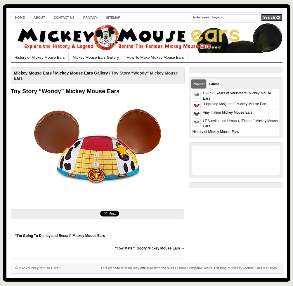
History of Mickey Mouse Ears (40, 57)
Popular (199, 84)
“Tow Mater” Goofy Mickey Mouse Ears (150, 248)
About (39, 17)
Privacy (90, 17)
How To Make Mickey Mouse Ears (155, 57)
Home (20, 17)
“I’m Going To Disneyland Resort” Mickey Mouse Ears (58, 236)
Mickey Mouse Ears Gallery (95, 57)
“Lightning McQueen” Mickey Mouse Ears (235, 104)
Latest (214, 84)
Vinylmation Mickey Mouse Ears (228, 112)
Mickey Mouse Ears (33, 73)
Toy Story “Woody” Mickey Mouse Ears (65, 91)
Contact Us (64, 17)
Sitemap (113, 17)
